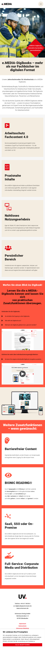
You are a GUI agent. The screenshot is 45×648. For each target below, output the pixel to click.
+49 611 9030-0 (25, 603)
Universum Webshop (22, 628)
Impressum (22, 623)
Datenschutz (22, 626)
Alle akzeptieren (22, 645)
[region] (22, 638)
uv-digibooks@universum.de (22, 606)
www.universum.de (22, 608)
